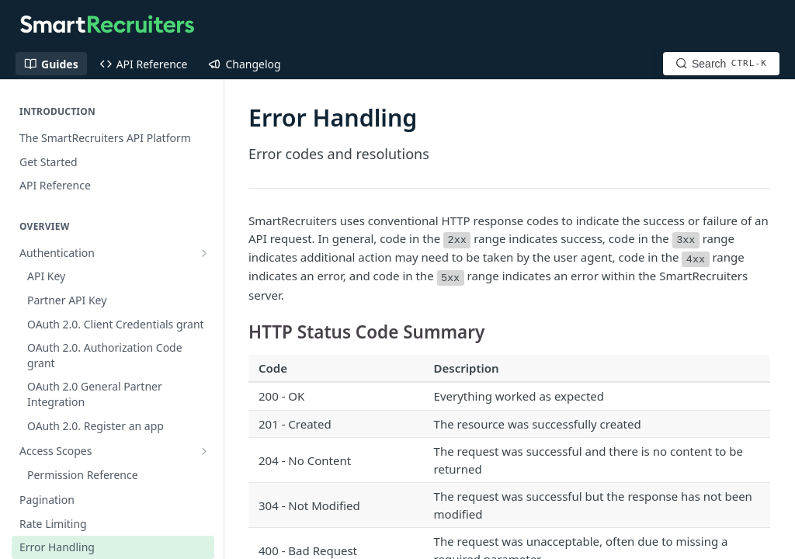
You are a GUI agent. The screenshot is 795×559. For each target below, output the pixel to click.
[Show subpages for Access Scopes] (204, 276)
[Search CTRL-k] (721, 63)
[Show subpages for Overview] (204, 463)
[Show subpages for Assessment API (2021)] (204, 510)
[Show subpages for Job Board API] (204, 534)
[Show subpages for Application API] (204, 486)
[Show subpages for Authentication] (204, 253)
